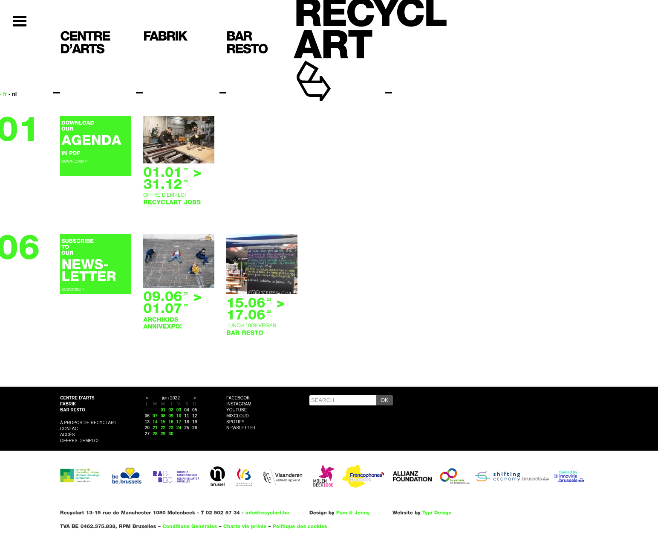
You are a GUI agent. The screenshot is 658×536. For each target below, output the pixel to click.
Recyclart (333, 67)
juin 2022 (171, 398)
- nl (13, 94)
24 (179, 427)
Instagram (238, 404)
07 (155, 416)
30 (170, 433)
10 (179, 416)
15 (163, 421)
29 (163, 433)
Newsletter (240, 427)
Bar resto (72, 410)
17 (179, 421)
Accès (67, 434)
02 (170, 410)
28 (155, 433)
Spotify (235, 421)
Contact (70, 428)
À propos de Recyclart (88, 422)
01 (163, 410)
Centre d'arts (77, 398)
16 (170, 421)
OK (385, 400)
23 (170, 427)
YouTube (236, 410)
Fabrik (68, 404)
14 (155, 421)
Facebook (238, 398)
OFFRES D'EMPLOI (79, 440)
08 (163, 416)
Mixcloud (237, 416)
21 (155, 427)
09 (170, 416)
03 (179, 410)
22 (163, 427)
